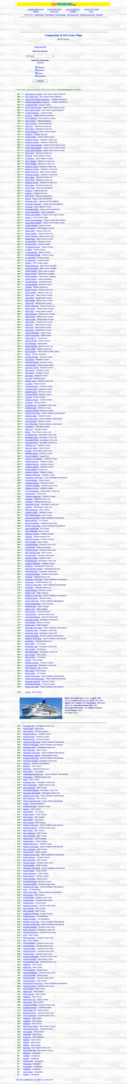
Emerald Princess (30, 882)
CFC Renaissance (32, 491)
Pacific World (28, 729)
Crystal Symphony (32, 113)
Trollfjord (26, 1056)
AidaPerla (27, 965)
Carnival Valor (28, 898)
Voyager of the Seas (31, 887)
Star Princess (30, 612)
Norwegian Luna (31, 437)
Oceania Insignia (31, 400)
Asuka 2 (28, 263)
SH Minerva (29, 158)
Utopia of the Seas (32, 518)
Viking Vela (29, 303)
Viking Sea (29, 327)
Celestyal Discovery (30, 1029)
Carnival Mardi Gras (31, 962)
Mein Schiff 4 (30, 644)
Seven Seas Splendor (33, 148)
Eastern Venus (30, 381)
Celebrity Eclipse (31, 472)
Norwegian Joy (31, 405)
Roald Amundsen (29, 919)
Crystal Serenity (31, 105)
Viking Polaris (30, 121)
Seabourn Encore (32, 183)
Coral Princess (30, 421)
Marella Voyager (31, 558)
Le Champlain (30, 258)
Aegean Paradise (29, 959)
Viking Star (29, 330)
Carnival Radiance (30, 973)
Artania (26, 804)
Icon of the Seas (31, 424)
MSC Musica (28, 895)
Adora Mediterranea (33, 604)
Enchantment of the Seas (33, 983)
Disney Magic (30, 349)
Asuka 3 (28, 217)
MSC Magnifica (29, 750)
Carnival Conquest (30, 906)
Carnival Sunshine (30, 1005)
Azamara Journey (32, 368)
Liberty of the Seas (32, 676)
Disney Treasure (31, 236)
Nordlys (26, 1059)
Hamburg (26, 764)
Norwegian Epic (29, 782)
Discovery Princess (32, 681)
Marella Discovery (30, 806)
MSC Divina (29, 671)
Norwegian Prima (31, 440)
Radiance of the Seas (33, 596)
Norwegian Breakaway (32, 793)
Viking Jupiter (30, 319)
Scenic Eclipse (30, 137)
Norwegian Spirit (29, 747)
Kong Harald (28, 1072)
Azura (25, 780)
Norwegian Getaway (31, 790)
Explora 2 (28, 191)
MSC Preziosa (30, 668)
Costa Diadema (29, 970)
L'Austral (28, 397)
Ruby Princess (28, 876)
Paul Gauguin (30, 228)
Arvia (25, 935)
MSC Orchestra (29, 836)
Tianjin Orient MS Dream (34, 679)
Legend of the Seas (32, 413)
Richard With (28, 1061)
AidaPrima (27, 967)
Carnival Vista (28, 954)
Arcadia (28, 660)
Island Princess (31, 392)
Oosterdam (29, 641)
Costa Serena (28, 903)
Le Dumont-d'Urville (32, 255)
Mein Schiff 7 (28, 772)
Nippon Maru (30, 239)
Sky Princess (28, 731)
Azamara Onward (32, 411)
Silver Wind (29, 196)
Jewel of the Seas (32, 601)
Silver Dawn (29, 177)
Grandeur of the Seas (31, 924)
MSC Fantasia (30, 542)
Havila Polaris (28, 841)
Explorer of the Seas (31, 758)
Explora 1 (28, 193)
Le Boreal (29, 403)
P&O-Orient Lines (73, 15)
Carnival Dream (29, 938)
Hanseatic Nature (32, 209)
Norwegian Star (31, 665)
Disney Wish (30, 231)
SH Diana (29, 207)
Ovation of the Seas (30, 825)
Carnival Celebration (31, 957)
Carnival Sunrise (29, 986)
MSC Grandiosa (29, 849)
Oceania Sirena (31, 394)
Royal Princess (29, 739)
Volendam (29, 502)
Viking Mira (29, 298)
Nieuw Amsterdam (32, 523)
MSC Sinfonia (28, 989)
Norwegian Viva (31, 435)
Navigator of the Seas (31, 753)
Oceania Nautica (31, 386)
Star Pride (29, 376)
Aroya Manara (30, 365)
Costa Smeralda (29, 975)
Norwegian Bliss (31, 571)
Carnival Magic (29, 946)
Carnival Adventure (32, 617)
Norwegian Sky (29, 726)
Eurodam (28, 537)
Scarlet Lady (30, 625)
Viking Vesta (30, 301)
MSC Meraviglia (29, 860)
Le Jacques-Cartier (32, 247)
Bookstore (99, 15)
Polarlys (26, 1075)
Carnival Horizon (29, 951)
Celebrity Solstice (32, 467)
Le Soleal (28, 384)
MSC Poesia (28, 831)
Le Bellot (28, 250)
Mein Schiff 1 (28, 820)
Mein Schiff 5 (30, 673)
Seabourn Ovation (32, 175)
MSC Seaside (28, 911)
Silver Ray (29, 126)
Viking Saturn (30, 309)
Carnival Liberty (29, 863)
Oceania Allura (30, 242)
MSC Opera (27, 1032)
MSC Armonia (28, 994)
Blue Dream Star (29, 1050)
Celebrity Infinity (31, 512)
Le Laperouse (30, 260)
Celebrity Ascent (31, 453)
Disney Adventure (32, 306)
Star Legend (30, 370)
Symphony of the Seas (34, 478)
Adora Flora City (29, 1000)
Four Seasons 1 (31, 118)
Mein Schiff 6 (30, 657)
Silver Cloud (29, 188)
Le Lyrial (28, 378)
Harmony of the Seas (33, 585)
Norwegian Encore (32, 504)
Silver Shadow (30, 161)
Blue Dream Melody (30, 1026)
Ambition (28, 507)
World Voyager (31, 274)
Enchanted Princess (33, 684)
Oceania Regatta (31, 357)
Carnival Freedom (30, 884)
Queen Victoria (31, 470)
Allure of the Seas (32, 636)
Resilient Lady (30, 606)
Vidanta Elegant (31, 226)
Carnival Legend (31, 550)
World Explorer (31, 279)
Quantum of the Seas (31, 855)
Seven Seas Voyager (33, 223)
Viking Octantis (31, 124)
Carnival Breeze (29, 943)
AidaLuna (27, 1018)
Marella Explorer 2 (30, 734)
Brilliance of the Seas (33, 638)
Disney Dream (30, 293)
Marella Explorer (31, 598)
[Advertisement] (63, 24)
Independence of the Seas (33, 774)
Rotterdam (27, 769)
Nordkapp (27, 1069)
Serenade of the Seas (33, 628)
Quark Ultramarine (32, 212)
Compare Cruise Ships (87, 15)
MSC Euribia (28, 817)
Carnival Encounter (32, 574)
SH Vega (28, 156)
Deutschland (30, 547)
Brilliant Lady (30, 593)
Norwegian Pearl (31, 633)
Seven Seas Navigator (33, 220)
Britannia (26, 766)
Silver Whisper (30, 164)
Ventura (26, 809)
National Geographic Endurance (37, 102)
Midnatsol (27, 1053)
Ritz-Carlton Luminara (33, 94)
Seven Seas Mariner (33, 215)
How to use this (40, 47)
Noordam (28, 577)
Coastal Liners (39, 15)
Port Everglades (60, 15)
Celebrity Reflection (32, 563)
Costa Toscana (29, 981)
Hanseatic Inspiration (33, 204)
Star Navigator (30, 344)
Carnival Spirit (30, 555)
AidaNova (27, 997)
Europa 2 (28, 115)
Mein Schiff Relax (32, 529)
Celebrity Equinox (32, 464)
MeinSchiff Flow (31, 521)
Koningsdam (28, 777)
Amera (27, 354)
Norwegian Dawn (31, 652)
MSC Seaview (28, 908)
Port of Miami (49, 15)
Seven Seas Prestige (33, 108)
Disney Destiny (31, 234)
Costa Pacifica (28, 871)
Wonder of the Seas (32, 526)
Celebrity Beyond (31, 462)
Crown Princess (29, 857)
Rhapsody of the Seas (31, 868)
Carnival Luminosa (32, 486)
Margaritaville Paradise (34, 569)
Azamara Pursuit (31, 362)
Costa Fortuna (28, 814)
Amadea (28, 287)
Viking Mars (29, 311)
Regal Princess (29, 737)
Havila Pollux (28, 839)
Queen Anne (30, 494)
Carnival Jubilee (29, 949)
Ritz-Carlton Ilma (31, 97)
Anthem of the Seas (30, 847)
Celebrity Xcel (30, 445)
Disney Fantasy (31, 290)
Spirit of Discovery (32, 333)
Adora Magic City (29, 1010)
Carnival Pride (30, 614)
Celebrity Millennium (33, 496)
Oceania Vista (30, 244)
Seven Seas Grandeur (33, 145)
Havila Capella (28, 865)
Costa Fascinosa (29, 873)
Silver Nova (29, 129)
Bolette (28, 432)
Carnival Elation (29, 978)
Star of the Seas (31, 419)
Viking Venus (30, 317)
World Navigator (31, 276)
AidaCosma (27, 991)
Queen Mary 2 (30, 338)
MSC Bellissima (29, 833)
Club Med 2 (29, 427)
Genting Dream (31, 341)
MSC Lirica (27, 1002)
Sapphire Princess (32, 534)
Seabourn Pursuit (32, 140)
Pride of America (29, 930)
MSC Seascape (29, 788)
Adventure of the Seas (33, 580)
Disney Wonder (31, 346)
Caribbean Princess (30, 914)
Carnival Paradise (30, 927)
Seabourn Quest (31, 167)
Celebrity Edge (31, 416)
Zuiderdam (29, 588)
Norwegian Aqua (31, 443)
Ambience (29, 566)
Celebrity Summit (31, 488)
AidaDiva (26, 1024)
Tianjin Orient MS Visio (32, 801)
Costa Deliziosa (31, 480)
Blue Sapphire (30, 352)
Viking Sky (29, 325)
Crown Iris (27, 1037)
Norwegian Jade (31, 647)
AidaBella (27, 1021)
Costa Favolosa (29, 879)
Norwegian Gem (31, 630)
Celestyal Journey (32, 483)
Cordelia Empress (30, 1008)
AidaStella (27, 1034)
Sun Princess (30, 622)
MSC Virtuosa (28, 823)
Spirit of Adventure (32, 335)
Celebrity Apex (30, 408)
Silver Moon (29, 180)
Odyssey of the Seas (31, 796)
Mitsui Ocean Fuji (32, 172)
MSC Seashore (29, 798)
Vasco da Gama (31, 448)
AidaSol (26, 1042)
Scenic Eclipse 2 (31, 132)
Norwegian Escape (30, 761)
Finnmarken (27, 1067)
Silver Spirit (29, 153)
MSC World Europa (32, 553)
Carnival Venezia (29, 1016)
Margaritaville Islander (31, 755)
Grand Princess (31, 590)
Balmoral (26, 1048)
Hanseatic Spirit (31, 201)
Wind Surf (29, 429)
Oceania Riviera (31, 282)
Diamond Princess (32, 539)
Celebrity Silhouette (32, 475)
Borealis (28, 451)
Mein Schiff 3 (30, 649)
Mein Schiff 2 (28, 812)
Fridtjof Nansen (29, 916)
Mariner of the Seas (30, 745)
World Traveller (31, 271)
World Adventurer (32, 266)
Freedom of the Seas (31, 922)
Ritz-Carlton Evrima (32, 110)
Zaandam (28, 499)
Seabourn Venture (32, 142)
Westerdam (29, 582)
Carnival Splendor (30, 828)
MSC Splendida (31, 531)
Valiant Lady (30, 609)
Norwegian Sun (31, 561)
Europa (28, 199)
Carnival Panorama (30, 932)
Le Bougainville (31, 252)
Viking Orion (30, 322)
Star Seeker (29, 360)
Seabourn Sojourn (32, 169)
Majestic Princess (32, 663)
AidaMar (26, 1040)
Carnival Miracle (31, 545)
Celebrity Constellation (34, 459)
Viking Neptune (31, 314)
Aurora (27, 692)
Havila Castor (28, 852)
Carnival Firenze (29, 1013)
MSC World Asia (31, 510)
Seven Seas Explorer (33, 150)
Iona (25, 941)
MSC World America (33, 515)
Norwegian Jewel (31, 620)
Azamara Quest (31, 389)
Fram (25, 889)
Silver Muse (29, 185)
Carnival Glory (28, 900)
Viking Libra (29, 295)
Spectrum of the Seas (31, 742)
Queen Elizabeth (31, 456)
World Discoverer (31, 268)
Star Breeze (29, 373)
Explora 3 (28, 134)
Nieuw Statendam (30, 785)
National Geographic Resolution (37, 99)
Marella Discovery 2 (30, 844)
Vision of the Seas (30, 892)
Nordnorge (27, 1064)
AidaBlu (26, 1045)
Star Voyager (30, 655)
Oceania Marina (31, 285)
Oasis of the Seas (32, 687)
